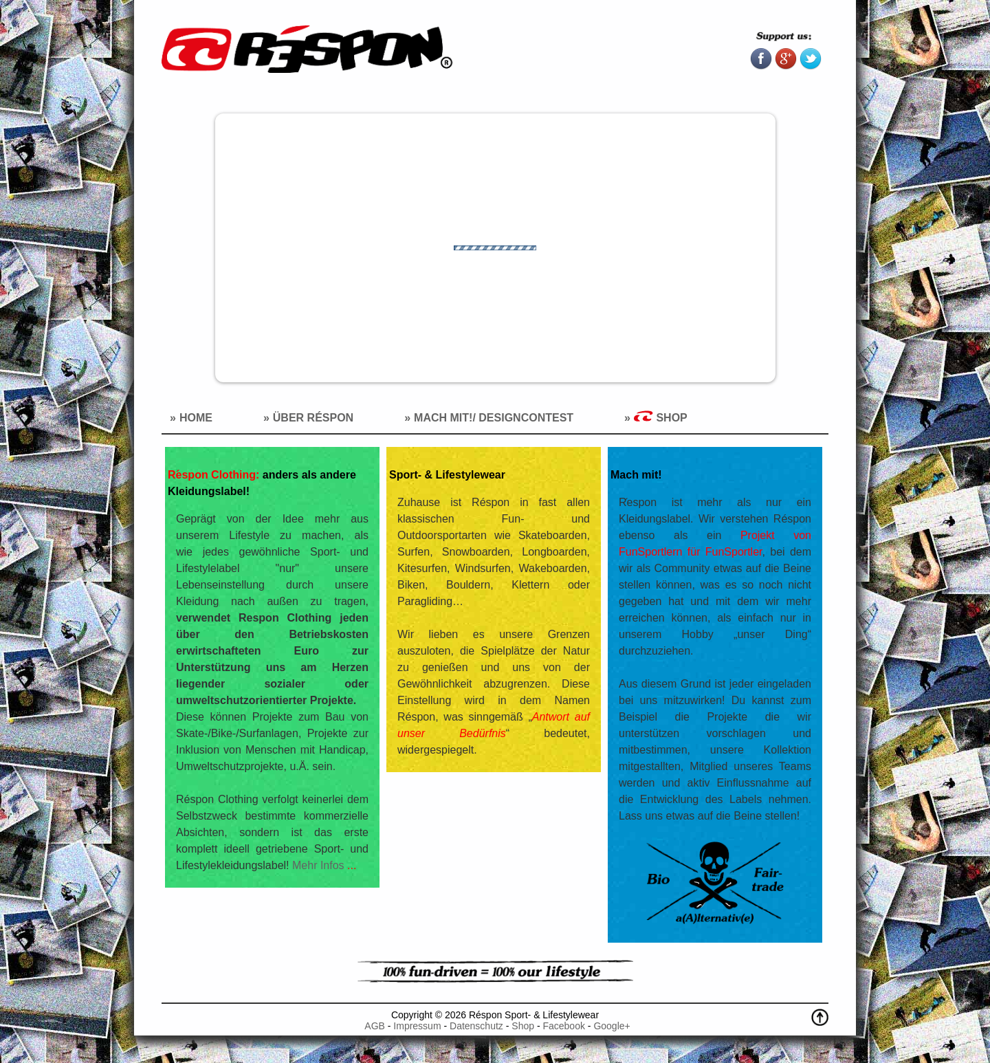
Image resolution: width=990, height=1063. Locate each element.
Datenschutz (478, 1025)
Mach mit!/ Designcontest (493, 418)
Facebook (563, 1025)
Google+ (611, 1025)
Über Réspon (313, 418)
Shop (661, 417)
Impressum (417, 1025)
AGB (374, 1025)
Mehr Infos (324, 865)
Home (195, 418)
